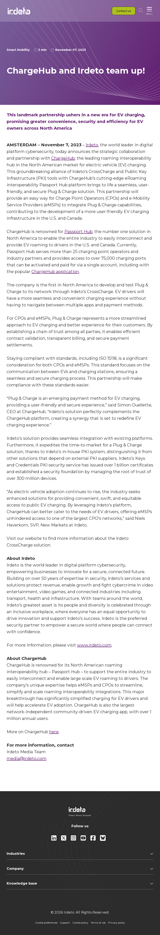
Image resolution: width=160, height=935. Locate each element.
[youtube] (83, 840)
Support (65, 922)
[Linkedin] (54, 840)
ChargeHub (63, 158)
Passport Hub (78, 231)
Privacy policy (116, 922)
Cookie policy (80, 922)
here (54, 731)
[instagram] (74, 840)
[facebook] (93, 840)
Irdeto (92, 144)
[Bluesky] (103, 840)
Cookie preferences (46, 922)
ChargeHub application (55, 271)
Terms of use (98, 922)
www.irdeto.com (94, 645)
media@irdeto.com (26, 758)
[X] (64, 840)
